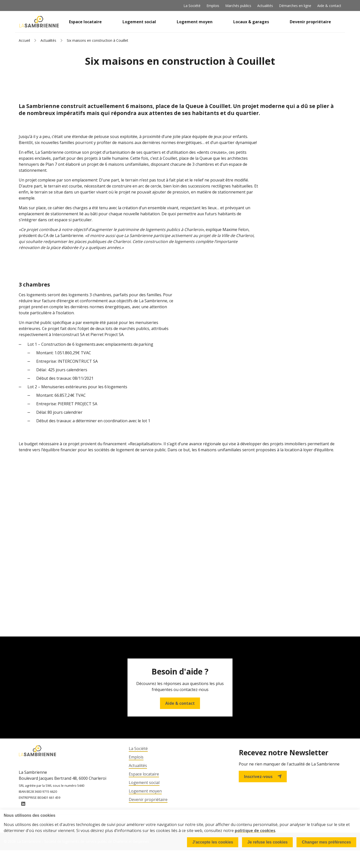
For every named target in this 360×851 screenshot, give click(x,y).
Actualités (265, 5)
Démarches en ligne (295, 5)
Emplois (212, 5)
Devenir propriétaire (310, 21)
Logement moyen (194, 21)
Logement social (139, 21)
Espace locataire (85, 21)
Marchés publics (238, 5)
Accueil (24, 40)
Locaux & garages (251, 21)
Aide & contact (329, 5)
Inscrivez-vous (263, 776)
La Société (192, 5)
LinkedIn (23, 804)
